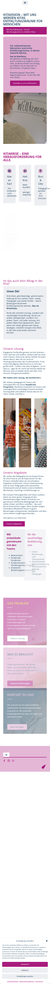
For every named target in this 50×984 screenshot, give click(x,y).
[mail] (13, 761)
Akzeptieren (25, 964)
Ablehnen (25, 970)
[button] (47, 941)
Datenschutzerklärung (26, 981)
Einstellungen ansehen (25, 976)
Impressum (39, 981)
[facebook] (4, 761)
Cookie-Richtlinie (12, 981)
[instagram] (9, 761)
